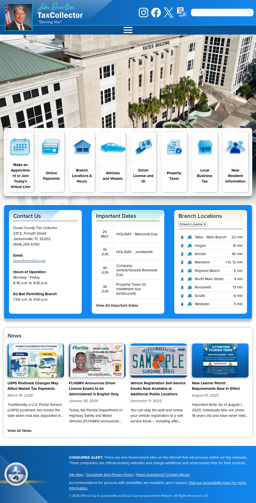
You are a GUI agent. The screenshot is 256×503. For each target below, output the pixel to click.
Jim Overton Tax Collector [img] (60, 10)
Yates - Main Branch (210, 237)
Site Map (76, 474)
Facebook (156, 13)
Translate (182, 12)
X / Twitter (169, 13)
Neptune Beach (207, 270)
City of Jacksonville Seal (16, 474)
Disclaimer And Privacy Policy (110, 474)
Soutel (200, 295)
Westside (202, 304)
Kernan (200, 254)
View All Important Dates (117, 305)
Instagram (143, 13)
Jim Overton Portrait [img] (18, 17)
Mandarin (202, 262)
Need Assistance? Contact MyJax (163, 474)
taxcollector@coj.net (29, 261)
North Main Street (209, 279)
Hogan (200, 245)
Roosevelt (203, 287)
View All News (20, 430)
